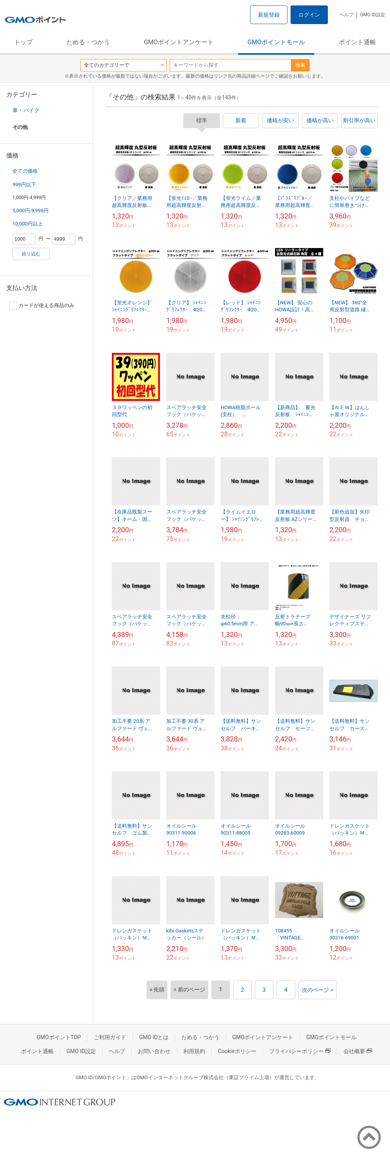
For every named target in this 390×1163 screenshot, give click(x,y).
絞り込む (31, 254)
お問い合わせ (154, 1051)
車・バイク (26, 110)
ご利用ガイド (110, 1037)
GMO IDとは (154, 1037)
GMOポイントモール (276, 42)
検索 (300, 65)
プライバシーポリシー (300, 1051)
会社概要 (357, 1051)
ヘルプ (346, 14)
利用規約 (194, 1051)
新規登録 (269, 15)
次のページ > (317, 990)
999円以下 (24, 184)
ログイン (309, 15)
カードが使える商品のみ (41, 305)
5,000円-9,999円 (30, 211)
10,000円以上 (27, 224)
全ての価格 (25, 171)
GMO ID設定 (372, 14)
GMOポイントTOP (59, 1037)
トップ (23, 42)
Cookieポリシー (237, 1051)
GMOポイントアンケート (179, 42)
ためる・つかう (88, 42)
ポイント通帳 (357, 42)
